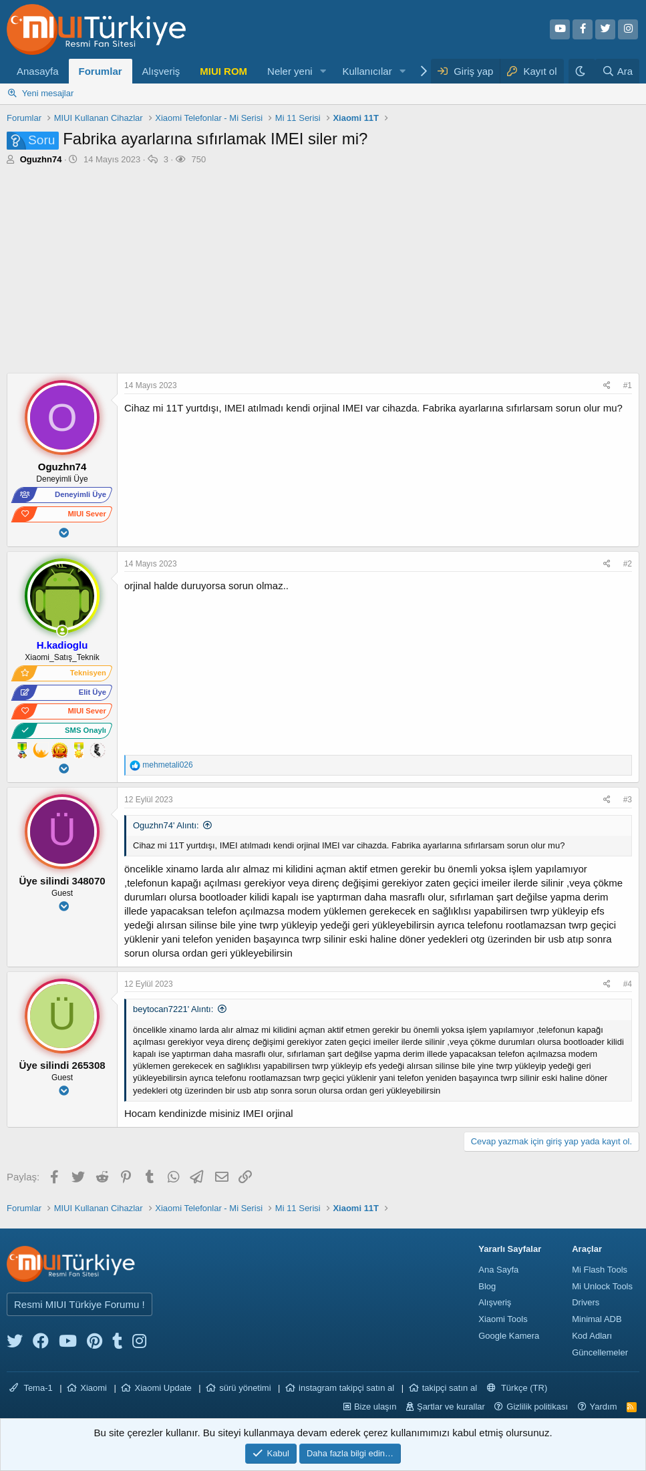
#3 (627, 799)
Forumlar (100, 71)
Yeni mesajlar (48, 93)
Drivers (585, 1302)
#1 (627, 385)
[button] (322, 71)
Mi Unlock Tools (602, 1286)
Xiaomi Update (162, 1388)
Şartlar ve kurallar (451, 1407)
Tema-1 (31, 1388)
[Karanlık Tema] (582, 71)
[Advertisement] (323, 265)
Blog (487, 1286)
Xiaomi (93, 1388)
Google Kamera (508, 1336)
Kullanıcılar (366, 71)
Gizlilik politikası (537, 1407)
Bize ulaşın (375, 1407)
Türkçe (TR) (517, 1388)
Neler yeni (290, 71)
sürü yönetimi (245, 1388)
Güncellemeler (600, 1352)
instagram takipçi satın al (346, 1388)
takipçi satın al (449, 1388)
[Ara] (617, 71)
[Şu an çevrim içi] (62, 631)
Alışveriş (161, 71)
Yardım (603, 1407)
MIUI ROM (223, 71)
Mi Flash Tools (599, 1270)
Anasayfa (38, 71)
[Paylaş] (609, 385)
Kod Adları (592, 1336)
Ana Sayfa (498, 1270)
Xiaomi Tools (502, 1319)
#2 (627, 563)
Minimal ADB (596, 1319)
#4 (627, 984)
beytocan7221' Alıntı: (173, 1009)
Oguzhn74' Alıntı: (166, 825)
